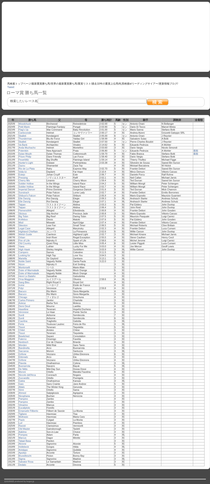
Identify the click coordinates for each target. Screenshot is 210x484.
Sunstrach (24, 192)
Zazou (22, 165)
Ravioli (22, 425)
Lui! (20, 423)
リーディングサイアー (145, 83)
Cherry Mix (24, 180)
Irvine (21, 285)
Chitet (22, 330)
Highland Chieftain (28, 231)
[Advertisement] (106, 35)
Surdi (21, 315)
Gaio (21, 384)
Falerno (23, 339)
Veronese (23, 312)
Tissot (22, 327)
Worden (23, 345)
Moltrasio (23, 416)
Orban (22, 237)
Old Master (24, 428)
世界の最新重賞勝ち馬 (64, 83)
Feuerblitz (24, 159)
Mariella (23, 258)
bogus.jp (30, 481)
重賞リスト (84, 83)
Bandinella (24, 348)
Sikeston (23, 225)
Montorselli (24, 267)
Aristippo (23, 450)
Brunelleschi (25, 455)
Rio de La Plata (27, 168)
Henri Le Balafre (27, 276)
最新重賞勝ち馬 (41, 83)
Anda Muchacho (27, 147)
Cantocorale (25, 132)
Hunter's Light (26, 162)
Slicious (23, 213)
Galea (22, 381)
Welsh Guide (25, 234)
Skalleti (22, 135)
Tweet (10, 87)
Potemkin (23, 150)
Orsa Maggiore (26, 279)
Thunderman (25, 138)
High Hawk (24, 249)
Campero (23, 252)
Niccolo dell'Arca (27, 375)
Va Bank (23, 144)
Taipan (22, 204)
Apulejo (23, 452)
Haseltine (23, 309)
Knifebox (23, 219)
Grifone (22, 354)
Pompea (23, 434)
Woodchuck (25, 123)
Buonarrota (24, 366)
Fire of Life (24, 240)
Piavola (22, 363)
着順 (195, 150)
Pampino (23, 398)
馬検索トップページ (19, 83)
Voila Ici (23, 171)
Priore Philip (25, 156)
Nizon (22, 264)
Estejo (22, 174)
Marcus (22, 437)
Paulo (22, 420)
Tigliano (23, 414)
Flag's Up (23, 129)
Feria (21, 324)
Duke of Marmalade (29, 270)
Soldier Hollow (26, 183)
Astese (22, 303)
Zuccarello (24, 378)
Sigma (22, 459)
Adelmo (23, 432)
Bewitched (24, 336)
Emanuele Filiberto (28, 411)
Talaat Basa (25, 441)
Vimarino (23, 405)
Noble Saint (25, 261)
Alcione (22, 443)
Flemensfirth (25, 210)
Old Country (25, 243)
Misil (21, 222)
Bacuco (23, 291)
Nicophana (24, 396)
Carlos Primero (26, 300)
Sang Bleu (24, 282)
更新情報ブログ (168, 83)
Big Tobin (23, 216)
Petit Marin (24, 126)
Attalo (22, 387)
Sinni (21, 390)
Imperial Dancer (27, 189)
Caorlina (23, 321)
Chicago (23, 297)
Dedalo (22, 464)
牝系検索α (125, 83)
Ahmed (22, 393)
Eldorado (23, 357)
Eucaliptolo (24, 407)
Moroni (22, 372)
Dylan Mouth (25, 153)
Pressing (23, 177)
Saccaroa (23, 351)
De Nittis (23, 369)
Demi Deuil (24, 306)
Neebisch (23, 342)
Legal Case (24, 228)
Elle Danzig (24, 198)
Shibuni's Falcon (27, 195)
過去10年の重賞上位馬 (105, 83)
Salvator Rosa (26, 461)
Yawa (21, 246)
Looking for (24, 255)
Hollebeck (24, 446)
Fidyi (21, 288)
